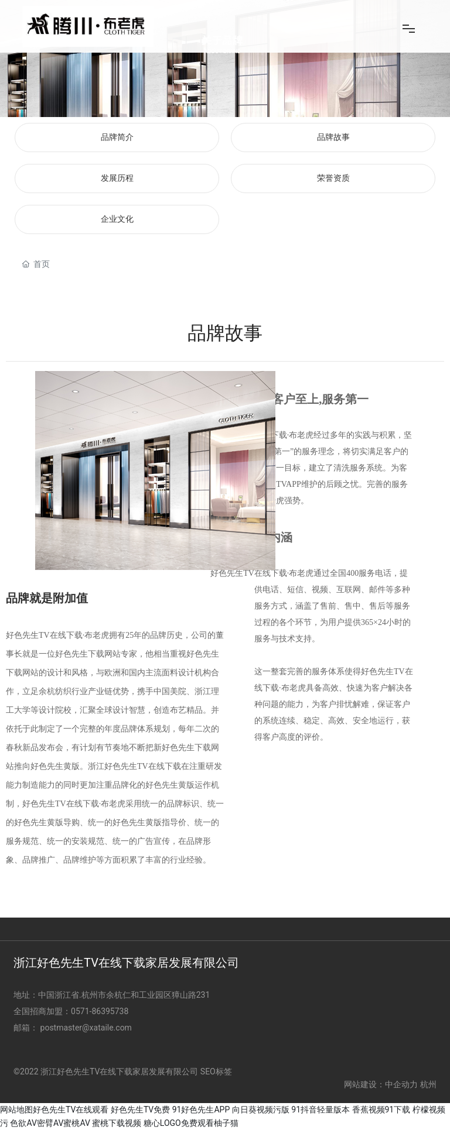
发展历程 (117, 178)
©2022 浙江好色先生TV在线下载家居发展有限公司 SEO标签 (122, 1071)
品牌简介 (117, 137)
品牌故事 (333, 137)
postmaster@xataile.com (86, 1027)
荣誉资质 (333, 178)
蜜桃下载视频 (116, 1123)
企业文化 (117, 219)
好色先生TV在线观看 (70, 1109)
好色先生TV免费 (140, 1109)
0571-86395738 (101, 1011)
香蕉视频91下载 (381, 1109)
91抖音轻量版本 (320, 1109)
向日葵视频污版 (260, 1109)
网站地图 (16, 1109)
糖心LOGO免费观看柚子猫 (191, 1123)
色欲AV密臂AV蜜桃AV (50, 1123)
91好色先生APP (201, 1109)
